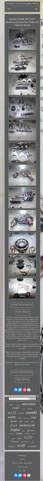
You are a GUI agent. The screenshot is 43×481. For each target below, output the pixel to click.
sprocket (29, 409)
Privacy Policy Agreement (22, 463)
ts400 (11, 417)
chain (15, 408)
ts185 (21, 445)
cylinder (17, 405)
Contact (22, 459)
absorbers (29, 404)
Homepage (22, 455)
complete (32, 446)
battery (25, 442)
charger (19, 433)
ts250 (28, 437)
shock (13, 425)
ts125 (12, 413)
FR (24, 471)
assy (32, 442)
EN (20, 471)
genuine (30, 430)
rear (33, 417)
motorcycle (27, 425)
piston (11, 434)
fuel (24, 431)
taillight (11, 405)
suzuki (31, 412)
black (20, 438)
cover (33, 434)
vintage (23, 409)
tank (20, 421)
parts (13, 438)
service (26, 418)
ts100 (21, 413)
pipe (20, 418)
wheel (27, 433)
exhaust (15, 441)
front (14, 421)
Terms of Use (22, 467)
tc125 (27, 422)
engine (15, 430)
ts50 (32, 422)
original (11, 446)
